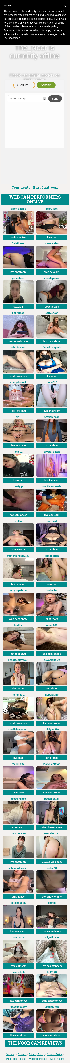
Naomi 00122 (51, 833)
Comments (21, 188)
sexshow (51, 688)
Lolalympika (52, 729)
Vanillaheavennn (18, 729)
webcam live (18, 237)
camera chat (18, 549)
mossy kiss (52, 243)
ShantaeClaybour (18, 659)
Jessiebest (18, 278)
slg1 (18, 417)
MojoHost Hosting (16, 1058)
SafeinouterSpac (18, 868)
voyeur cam (52, 306)
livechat (52, 237)
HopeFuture (52, 694)
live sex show (18, 931)
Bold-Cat (52, 521)
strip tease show (52, 827)
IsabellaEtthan (51, 764)
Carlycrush (51, 312)
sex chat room (52, 792)
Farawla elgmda (52, 347)
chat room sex (18, 376)
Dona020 (52, 382)
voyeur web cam (52, 861)
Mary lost (51, 208)
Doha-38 (52, 868)
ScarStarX (18, 937)
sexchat (52, 584)
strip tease (51, 757)
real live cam (18, 410)
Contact (22, 1054)
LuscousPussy (18, 1006)
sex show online (52, 896)
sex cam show (18, 1000)
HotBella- (51, 590)
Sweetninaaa (51, 417)
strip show (51, 445)
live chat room (52, 723)
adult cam (18, 827)
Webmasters (57, 1058)
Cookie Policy (54, 1054)
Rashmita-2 (18, 694)
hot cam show (51, 341)
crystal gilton (52, 451)
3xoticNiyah (52, 1006)
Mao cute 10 (18, 833)
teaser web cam (18, 341)
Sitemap (10, 1054)
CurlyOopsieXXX (18, 590)
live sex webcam (52, 966)
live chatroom (18, 271)
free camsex (18, 966)
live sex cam (18, 445)
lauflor (18, 625)
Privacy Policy (37, 1054)
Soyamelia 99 (52, 659)
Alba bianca (18, 347)
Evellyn (18, 521)
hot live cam (51, 480)
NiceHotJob (18, 972)
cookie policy (50, 26)
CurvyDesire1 (18, 382)
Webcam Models (37, 1058)
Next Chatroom (46, 188)
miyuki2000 (52, 937)
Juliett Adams (18, 208)
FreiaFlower (18, 243)
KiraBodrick (52, 555)
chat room (52, 619)
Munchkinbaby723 (18, 555)
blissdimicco (18, 798)
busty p (18, 486)
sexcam (18, 306)
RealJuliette (18, 764)
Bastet (52, 902)
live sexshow (18, 1035)
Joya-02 (18, 451)
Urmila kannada (51, 486)
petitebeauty (51, 798)
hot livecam (18, 584)
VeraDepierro (52, 278)
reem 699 (51, 625)
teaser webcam (52, 931)
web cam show (18, 619)
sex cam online (52, 653)
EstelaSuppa (18, 902)
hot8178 (52, 972)
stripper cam (18, 653)
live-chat (18, 480)
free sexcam (51, 271)
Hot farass (18, 312)
